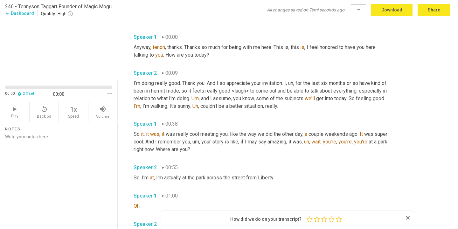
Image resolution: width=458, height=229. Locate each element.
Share (434, 9)
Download (391, 9)
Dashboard (19, 13)
